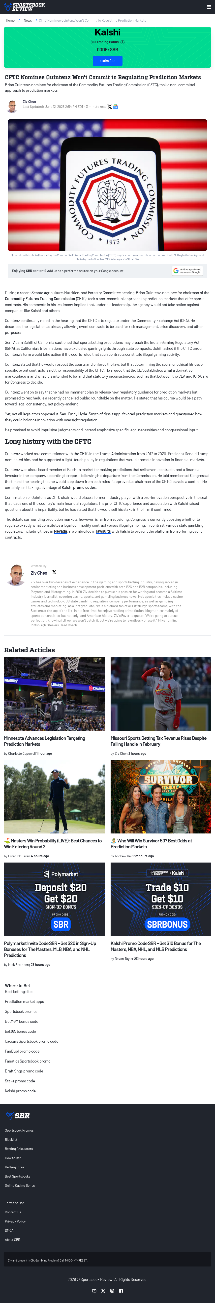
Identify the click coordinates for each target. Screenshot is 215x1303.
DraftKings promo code (24, 1070)
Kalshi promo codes (79, 487)
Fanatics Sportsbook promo (27, 1061)
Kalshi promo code (20, 1090)
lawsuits (103, 531)
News (28, 20)
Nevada (60, 531)
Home (10, 20)
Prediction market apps (24, 1001)
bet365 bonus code (20, 1031)
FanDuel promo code (22, 1051)
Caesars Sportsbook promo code (31, 1041)
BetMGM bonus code (21, 1021)
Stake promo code (20, 1080)
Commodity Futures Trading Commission (40, 298)
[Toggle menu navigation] (209, 7)
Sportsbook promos (21, 1011)
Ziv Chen (29, 101)
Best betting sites (19, 991)
